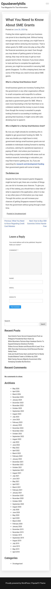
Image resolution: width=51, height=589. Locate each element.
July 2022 (16, 442)
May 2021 (16, 481)
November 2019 (18, 532)
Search (7, 321)
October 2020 (17, 501)
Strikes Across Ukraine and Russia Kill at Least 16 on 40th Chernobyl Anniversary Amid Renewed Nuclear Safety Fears (26, 349)
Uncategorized (17, 564)
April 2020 (16, 518)
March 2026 (17, 394)
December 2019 (18, 529)
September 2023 (18, 411)
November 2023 (18, 405)
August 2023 (17, 414)
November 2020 (18, 498)
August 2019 (17, 541)
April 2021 (16, 484)
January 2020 (17, 526)
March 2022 (17, 453)
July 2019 (16, 543)
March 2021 (17, 487)
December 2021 (18, 462)
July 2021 (16, 476)
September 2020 (18, 504)
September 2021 (18, 470)
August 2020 (17, 507)
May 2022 (16, 448)
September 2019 (18, 538)
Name (11, 278)
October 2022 (17, 434)
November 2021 (18, 465)
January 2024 (17, 400)
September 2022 (18, 436)
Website (12, 297)
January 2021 (17, 493)
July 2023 (16, 417)
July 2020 (16, 510)
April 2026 (16, 391)
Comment (13, 250)
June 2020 (16, 512)
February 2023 (17, 422)
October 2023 (17, 408)
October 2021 (17, 467)
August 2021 (17, 473)
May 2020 (16, 515)
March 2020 (17, 521)
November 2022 (18, 431)
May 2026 (16, 389)
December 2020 (18, 495)
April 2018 (16, 552)
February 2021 (17, 490)
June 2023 (16, 419)
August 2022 (17, 439)
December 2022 (18, 428)
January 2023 (17, 425)
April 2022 (16, 450)
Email (11, 288)
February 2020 (17, 524)
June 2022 (16, 445)
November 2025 (18, 397)
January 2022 (17, 459)
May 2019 (16, 549)
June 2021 (16, 479)
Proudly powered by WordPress (18, 583)
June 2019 (16, 546)
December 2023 (18, 403)
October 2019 (17, 535)
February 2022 (17, 456)
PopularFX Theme (38, 583)
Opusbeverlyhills (13, 4)
